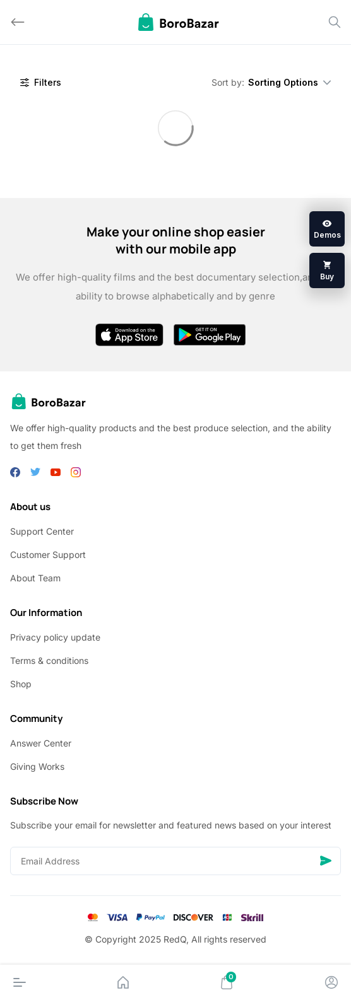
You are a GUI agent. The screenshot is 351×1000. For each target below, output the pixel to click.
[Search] (334, 22)
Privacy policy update (55, 637)
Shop (21, 683)
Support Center (42, 531)
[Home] (123, 982)
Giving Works (37, 766)
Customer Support (48, 554)
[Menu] (20, 982)
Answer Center (40, 743)
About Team (35, 578)
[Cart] (227, 982)
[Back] (18, 22)
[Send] (326, 861)
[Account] (331, 982)
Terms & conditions (49, 660)
